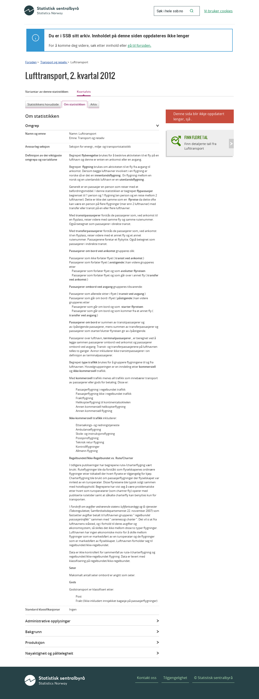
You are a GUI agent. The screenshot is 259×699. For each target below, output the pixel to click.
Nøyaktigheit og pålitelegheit (49, 653)
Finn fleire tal (196, 137)
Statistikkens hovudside (43, 104)
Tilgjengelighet (175, 677)
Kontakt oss (146, 677)
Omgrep (32, 125)
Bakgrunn (33, 631)
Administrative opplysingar (47, 621)
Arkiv (93, 104)
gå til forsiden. (139, 45)
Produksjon (35, 642)
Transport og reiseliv (54, 62)
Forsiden (31, 62)
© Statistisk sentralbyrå (213, 677)
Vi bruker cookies (218, 11)
